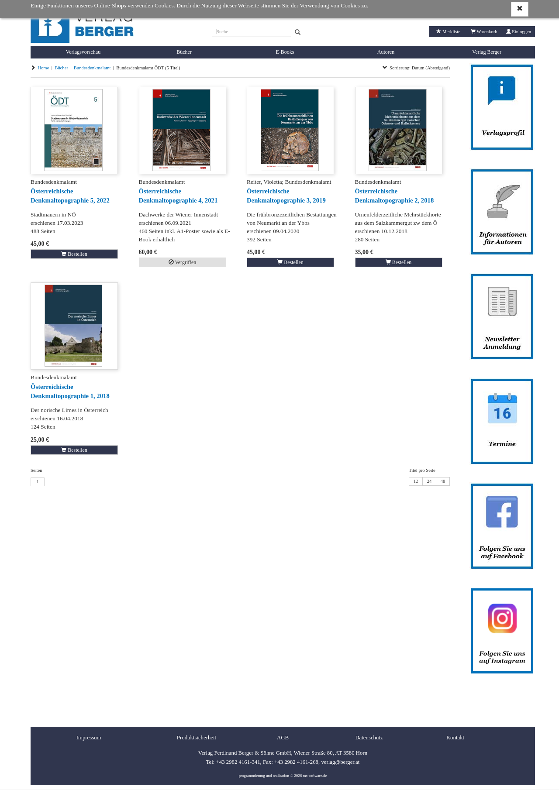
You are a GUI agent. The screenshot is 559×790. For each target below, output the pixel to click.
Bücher (184, 52)
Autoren (385, 52)
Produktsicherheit (196, 738)
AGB (283, 738)
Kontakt (455, 738)
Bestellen (74, 254)
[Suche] (251, 30)
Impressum (88, 738)
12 (416, 481)
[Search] (297, 32)
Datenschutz (369, 738)
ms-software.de (315, 775)
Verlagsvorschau (83, 52)
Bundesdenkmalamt (92, 67)
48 (443, 481)
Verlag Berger (486, 52)
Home (43, 67)
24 (429, 481)
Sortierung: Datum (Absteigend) (416, 67)
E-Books (285, 52)
